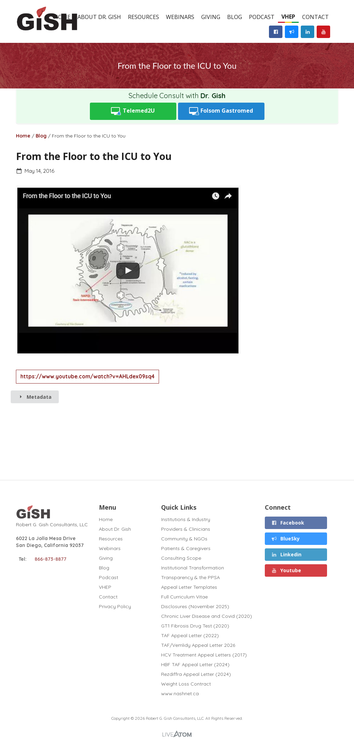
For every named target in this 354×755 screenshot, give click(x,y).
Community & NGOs (184, 539)
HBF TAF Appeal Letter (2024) (195, 664)
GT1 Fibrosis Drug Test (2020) (195, 626)
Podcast (261, 17)
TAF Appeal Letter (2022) (190, 635)
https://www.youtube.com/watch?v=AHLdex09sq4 (87, 376)
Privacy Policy (115, 606)
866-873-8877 (50, 559)
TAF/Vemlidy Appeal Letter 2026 (198, 645)
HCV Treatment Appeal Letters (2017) (204, 655)
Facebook (287, 522)
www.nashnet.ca (180, 693)
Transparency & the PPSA (190, 577)
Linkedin (286, 554)
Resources (143, 17)
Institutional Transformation (192, 568)
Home (23, 136)
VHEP (288, 16)
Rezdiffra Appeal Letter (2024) (196, 674)
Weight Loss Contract (186, 684)
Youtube (286, 570)
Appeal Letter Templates (189, 587)
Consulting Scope (181, 558)
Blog (234, 17)
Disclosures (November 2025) (195, 606)
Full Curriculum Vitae (184, 597)
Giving (210, 17)
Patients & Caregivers (186, 548)
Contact (315, 17)
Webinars (180, 17)
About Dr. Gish (99, 17)
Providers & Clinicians (185, 529)
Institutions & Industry (185, 519)
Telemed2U (133, 111)
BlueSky (285, 538)
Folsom (221, 111)
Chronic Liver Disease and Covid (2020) (206, 616)
